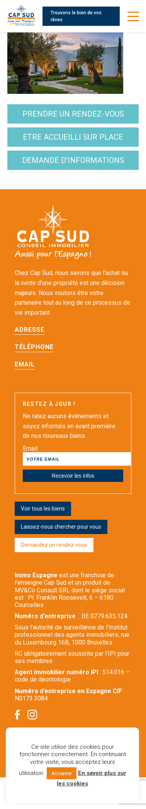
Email (25, 364)
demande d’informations (73, 160)
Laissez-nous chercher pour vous (61, 527)
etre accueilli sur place (73, 137)
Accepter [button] (61, 773)
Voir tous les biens (43, 508)
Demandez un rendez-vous (54, 545)
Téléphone (34, 347)
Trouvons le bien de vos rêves (76, 16)
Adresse (29, 329)
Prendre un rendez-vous (73, 114)
